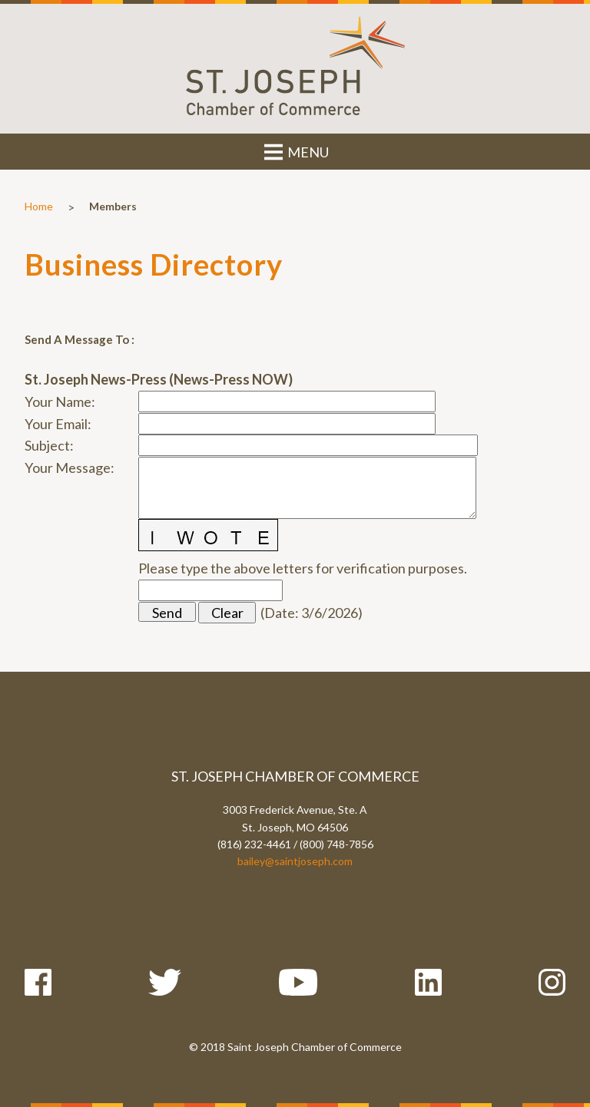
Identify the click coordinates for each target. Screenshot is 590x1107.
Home (39, 206)
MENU (295, 152)
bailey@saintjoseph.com (295, 860)
